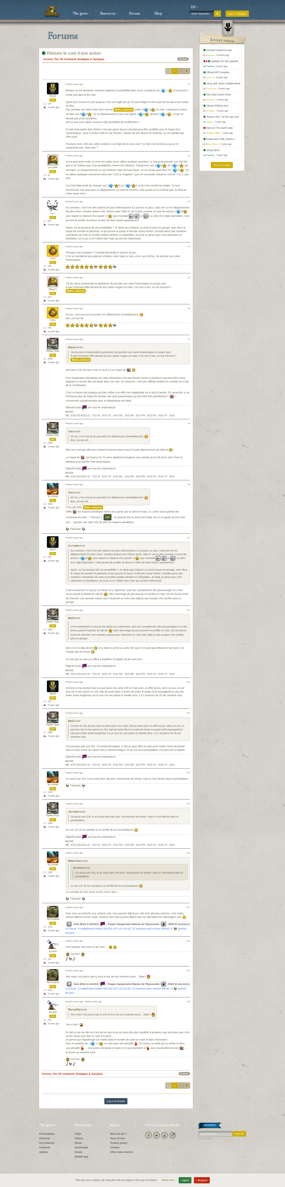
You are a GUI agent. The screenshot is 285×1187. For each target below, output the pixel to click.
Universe (44, 1138)
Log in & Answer (116, 1101)
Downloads (81, 1147)
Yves (52, 258)
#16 (188, 853)
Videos (79, 1138)
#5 (189, 277)
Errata (78, 1152)
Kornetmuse (52, 351)
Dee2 (52, 96)
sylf (52, 213)
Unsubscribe (205, 1138)
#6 (189, 308)
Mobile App (81, 1156)
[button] (195, 7)
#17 (188, 907)
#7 (189, 339)
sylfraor (73, 546)
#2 (189, 156)
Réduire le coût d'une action (71, 53)
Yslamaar (52, 496)
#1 (189, 84)
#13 (188, 713)
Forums (134, 14)
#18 (188, 941)
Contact (115, 1147)
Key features (47, 1142)
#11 (188, 610)
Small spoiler (123, 110)
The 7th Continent (65, 59)
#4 (189, 246)
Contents (44, 1147)
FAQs (78, 1133)
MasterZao (53, 919)
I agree (185, 1180)
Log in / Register (237, 13)
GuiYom (53, 951)
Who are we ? (118, 1133)
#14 (188, 773)
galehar (52, 167)
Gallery (43, 1152)
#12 (188, 682)
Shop (158, 14)
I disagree (201, 1180)
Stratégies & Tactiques (90, 59)
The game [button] (81, 14)
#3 (189, 201)
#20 (188, 1001)
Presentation (47, 1133)
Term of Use (117, 1138)
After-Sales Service (121, 1152)
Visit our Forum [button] (221, 165)
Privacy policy (118, 1142)
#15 (188, 804)
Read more (168, 1180)
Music (78, 1142)
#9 (189, 484)
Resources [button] (109, 14)
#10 (188, 538)
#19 (188, 970)
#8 (189, 423)
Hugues (53, 289)
